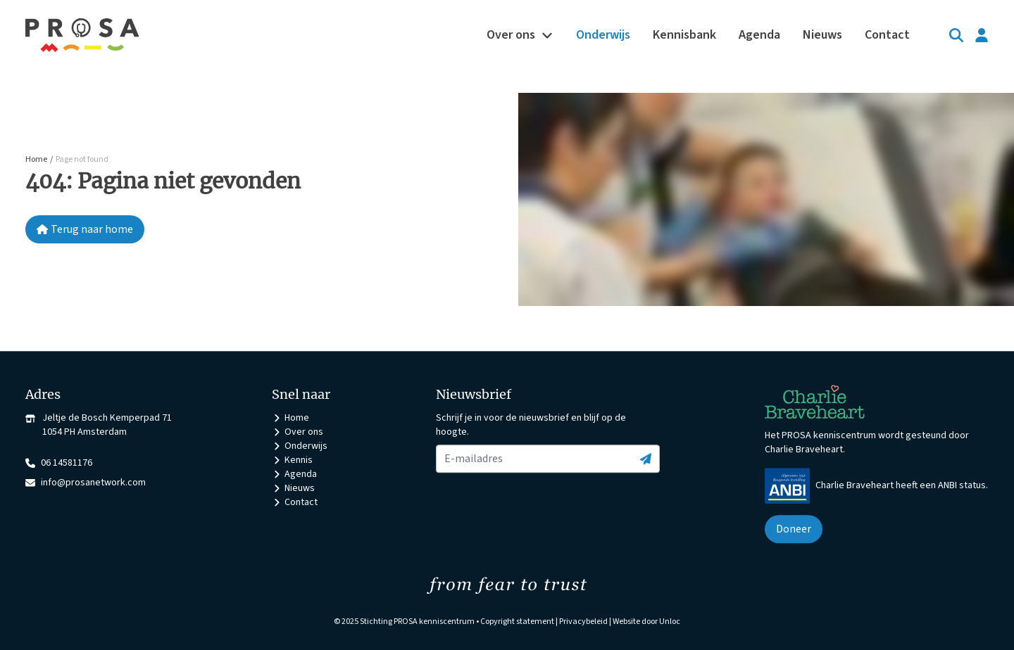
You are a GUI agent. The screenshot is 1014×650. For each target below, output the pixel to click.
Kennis (292, 460)
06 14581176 (58, 463)
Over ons (297, 432)
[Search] (956, 35)
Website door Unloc (646, 621)
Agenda (294, 474)
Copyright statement (517, 621)
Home (290, 418)
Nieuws (293, 488)
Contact (295, 502)
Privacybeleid (583, 621)
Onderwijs (299, 446)
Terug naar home (85, 229)
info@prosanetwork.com (85, 483)
